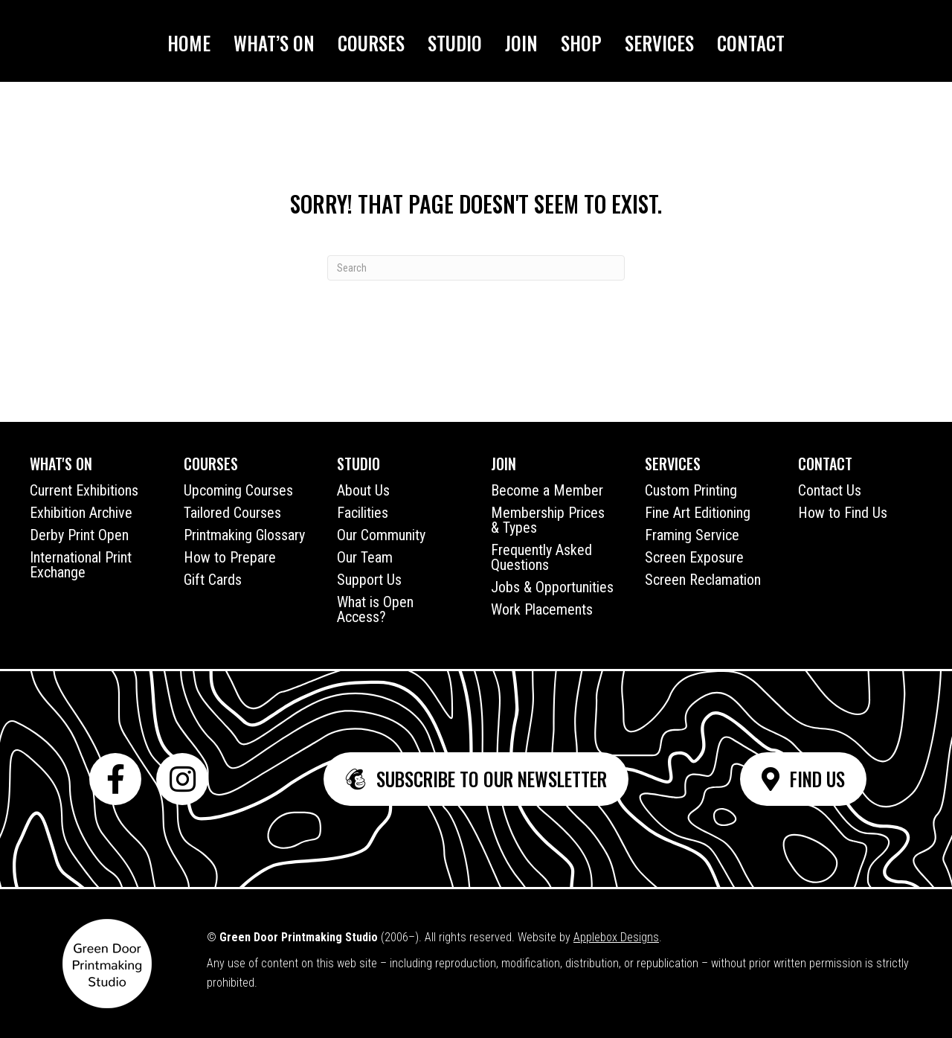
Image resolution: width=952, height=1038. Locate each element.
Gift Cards (213, 580)
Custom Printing (691, 490)
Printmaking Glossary (244, 535)
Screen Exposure (694, 557)
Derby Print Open (79, 535)
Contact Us (829, 490)
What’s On (274, 43)
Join (521, 43)
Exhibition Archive (81, 513)
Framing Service (692, 535)
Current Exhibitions (84, 490)
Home (188, 43)
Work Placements (542, 609)
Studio (455, 43)
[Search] (476, 268)
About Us (363, 490)
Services (659, 43)
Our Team (365, 557)
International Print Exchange (81, 564)
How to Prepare (230, 557)
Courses (371, 43)
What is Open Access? (375, 609)
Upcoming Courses (238, 490)
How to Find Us (842, 513)
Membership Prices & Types (548, 520)
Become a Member (547, 490)
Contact (751, 43)
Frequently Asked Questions (541, 557)
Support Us (369, 580)
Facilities (362, 513)
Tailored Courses (232, 513)
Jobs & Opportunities (552, 587)
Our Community (381, 535)
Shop (581, 43)
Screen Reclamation (703, 580)
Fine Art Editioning (697, 513)
